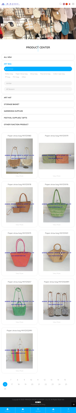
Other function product (16, 124)
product (7, 411)
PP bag (7, 77)
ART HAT (7, 97)
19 (25, 384)
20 (32, 384)
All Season (10, 89)
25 (66, 384)
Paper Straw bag (22, 74)
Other (24, 77)
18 (19, 384)
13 (51, 380)
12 (45, 380)
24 (59, 384)
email (22, 411)
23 (53, 384)
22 (46, 384)
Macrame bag (45, 74)
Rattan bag (9, 74)
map (53, 411)
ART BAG (7, 64)
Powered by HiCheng (38, 404)
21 (39, 384)
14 (58, 380)
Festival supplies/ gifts (15, 118)
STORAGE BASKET (11, 104)
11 (38, 380)
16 (5, 384)
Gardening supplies (13, 111)
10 (31, 380)
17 (12, 384)
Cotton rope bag (59, 74)
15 (65, 380)
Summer (9, 69)
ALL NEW (8, 57)
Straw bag (33, 74)
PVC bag (16, 77)
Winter (9, 83)
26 (5, 389)
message (38, 411)
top (68, 411)
